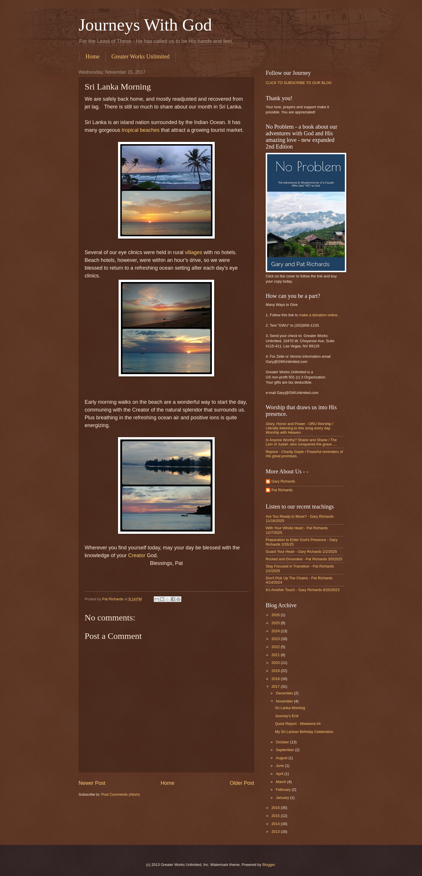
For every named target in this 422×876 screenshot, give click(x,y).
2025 (276, 623)
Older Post (242, 783)
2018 (276, 679)
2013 (276, 831)
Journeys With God (145, 24)
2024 (276, 631)
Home (92, 56)
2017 (276, 686)
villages (193, 252)
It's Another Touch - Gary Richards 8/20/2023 (302, 590)
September (285, 750)
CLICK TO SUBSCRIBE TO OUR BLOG (299, 83)
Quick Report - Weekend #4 (298, 723)
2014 (276, 824)
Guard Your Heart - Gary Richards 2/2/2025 (301, 551)
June (280, 765)
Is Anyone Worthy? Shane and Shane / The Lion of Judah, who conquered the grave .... (301, 442)
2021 (276, 655)
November (285, 701)
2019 (276, 671)
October (283, 742)
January (283, 797)
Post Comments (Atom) (120, 794)
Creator (136, 555)
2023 (276, 639)
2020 (276, 662)
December (285, 693)
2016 (276, 807)
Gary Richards (283, 481)
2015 (276, 816)
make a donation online (318, 315)
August (282, 758)
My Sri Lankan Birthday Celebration (304, 732)
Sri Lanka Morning (290, 708)
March (281, 782)
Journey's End (286, 716)
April (280, 774)
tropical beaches (140, 130)
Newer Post (92, 783)
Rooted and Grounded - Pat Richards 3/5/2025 (304, 559)
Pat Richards (282, 490)
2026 (276, 615)
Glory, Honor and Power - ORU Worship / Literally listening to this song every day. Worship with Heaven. (299, 428)
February (284, 789)
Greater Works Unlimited (140, 56)
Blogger (268, 864)
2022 (276, 647)
